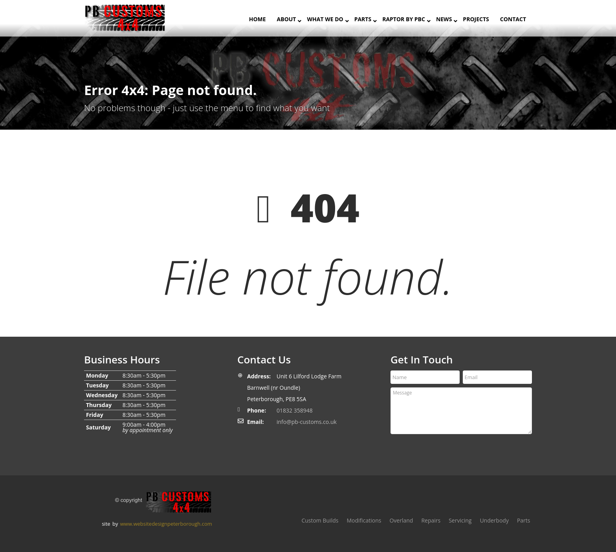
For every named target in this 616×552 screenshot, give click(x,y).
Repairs (430, 520)
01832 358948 (295, 410)
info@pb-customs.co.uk (307, 421)
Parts (523, 520)
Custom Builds (319, 520)
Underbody (494, 520)
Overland (401, 520)
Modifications (363, 520)
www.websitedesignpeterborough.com (166, 523)
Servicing (460, 520)
